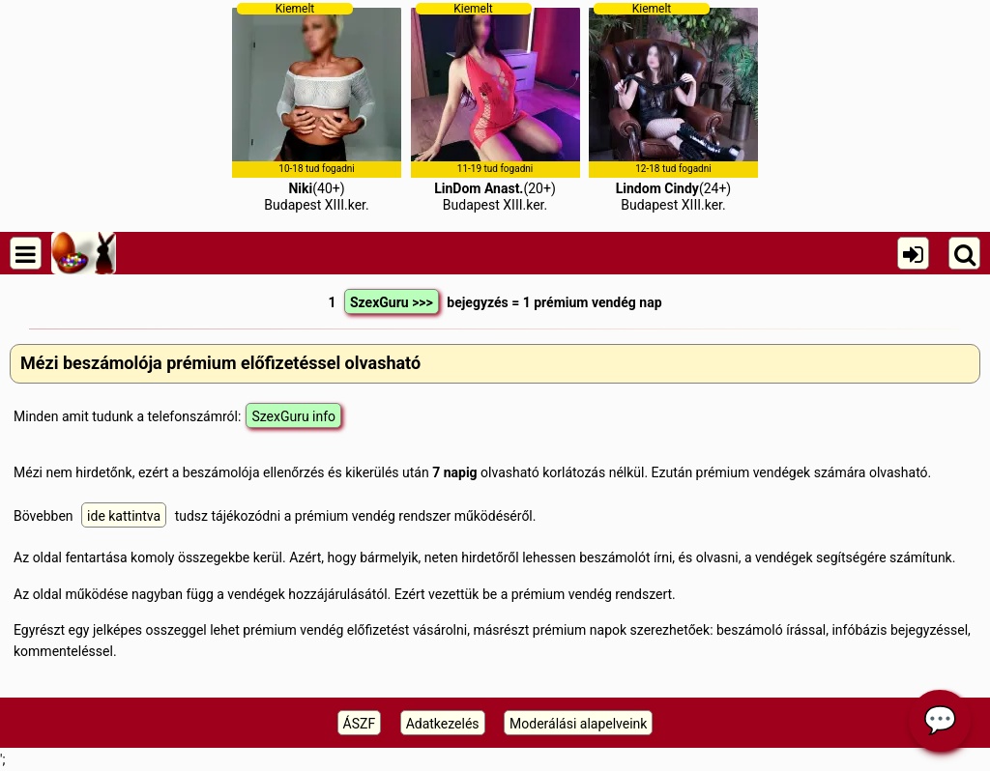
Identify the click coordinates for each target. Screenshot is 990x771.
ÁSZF (359, 723)
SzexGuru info (293, 416)
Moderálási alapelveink (578, 723)
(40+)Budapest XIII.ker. (316, 107)
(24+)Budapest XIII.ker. (673, 107)
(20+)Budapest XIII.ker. (495, 107)
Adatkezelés (443, 723)
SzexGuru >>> (391, 302)
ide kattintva (123, 516)
